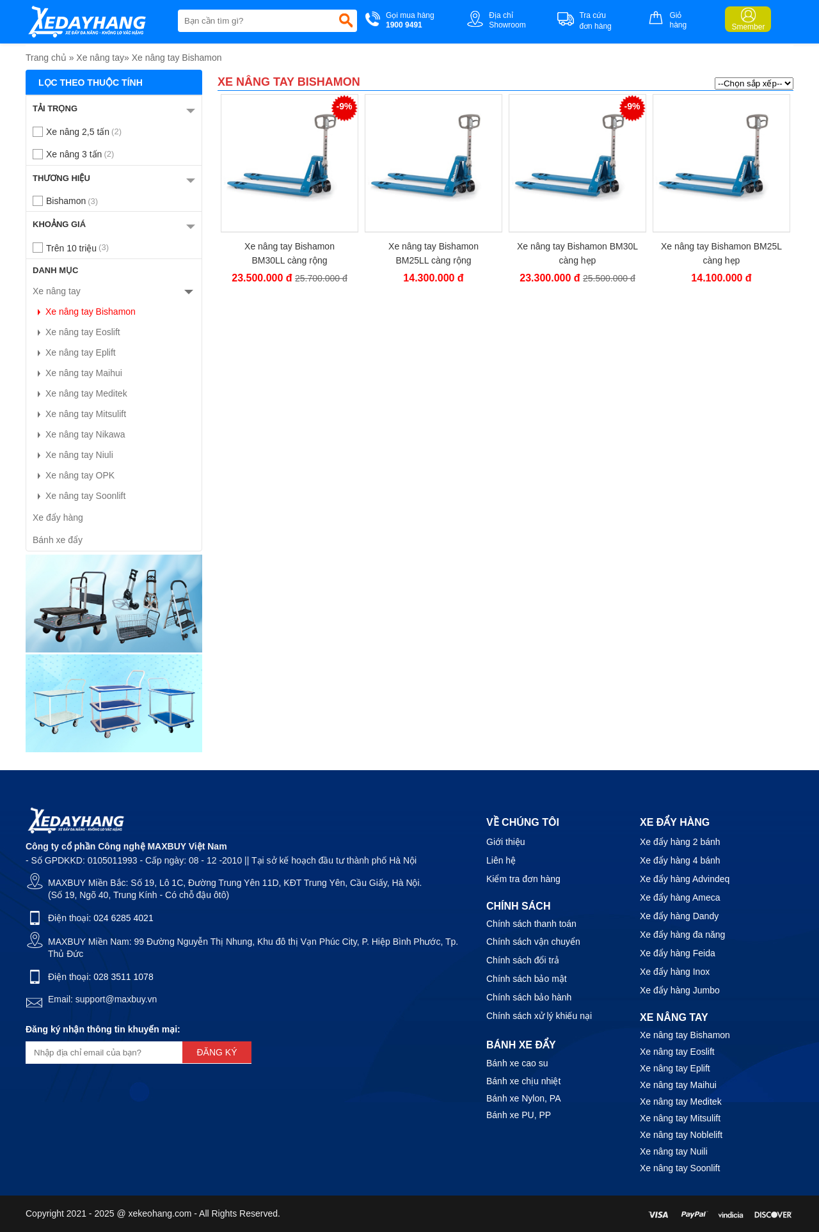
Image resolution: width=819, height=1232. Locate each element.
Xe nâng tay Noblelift (681, 1135)
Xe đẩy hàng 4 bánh (680, 860)
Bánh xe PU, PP (518, 1115)
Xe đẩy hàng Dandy (679, 916)
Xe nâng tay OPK (74, 475)
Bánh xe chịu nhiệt (523, 1081)
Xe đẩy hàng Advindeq (684, 879)
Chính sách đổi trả (522, 960)
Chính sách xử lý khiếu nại (539, 1016)
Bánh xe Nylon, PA (523, 1098)
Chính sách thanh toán (531, 924)
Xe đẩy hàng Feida (677, 953)
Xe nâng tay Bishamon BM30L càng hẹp (577, 253)
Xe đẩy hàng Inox (675, 972)
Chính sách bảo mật (526, 979)
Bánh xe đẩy (58, 540)
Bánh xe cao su (517, 1063)
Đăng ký (216, 1052)
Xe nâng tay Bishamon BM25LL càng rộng (433, 253)
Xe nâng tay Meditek (80, 393)
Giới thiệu (505, 842)
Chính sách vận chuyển (533, 941)
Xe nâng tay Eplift (74, 352)
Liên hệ (501, 860)
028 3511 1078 (123, 977)
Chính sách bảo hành (528, 997)
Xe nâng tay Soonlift (79, 496)
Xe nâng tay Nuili (674, 1151)
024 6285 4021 (123, 918)
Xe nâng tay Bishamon (177, 57)
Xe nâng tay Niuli (73, 455)
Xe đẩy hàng (58, 517)
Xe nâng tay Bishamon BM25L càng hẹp (721, 253)
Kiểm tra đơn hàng (523, 879)
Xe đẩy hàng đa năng (682, 934)
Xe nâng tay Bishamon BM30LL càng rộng (289, 253)
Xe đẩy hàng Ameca (680, 897)
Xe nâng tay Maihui (77, 373)
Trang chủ (46, 57)
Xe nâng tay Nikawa (79, 434)
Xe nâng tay (100, 57)
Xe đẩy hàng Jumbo (680, 990)
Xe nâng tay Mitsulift (79, 414)
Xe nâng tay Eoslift (76, 332)
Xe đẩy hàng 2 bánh (680, 842)
